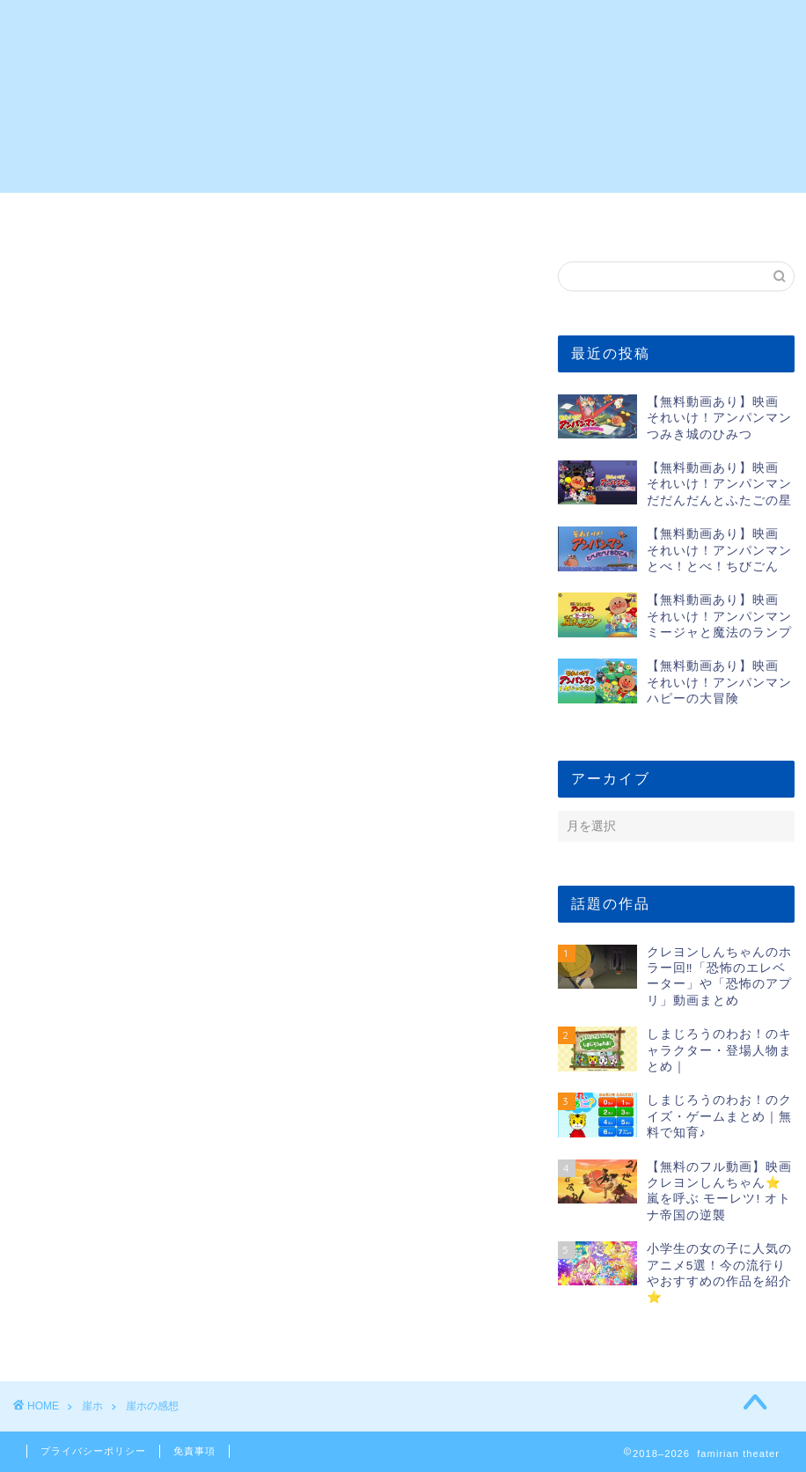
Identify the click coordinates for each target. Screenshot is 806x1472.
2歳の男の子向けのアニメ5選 (114, 221)
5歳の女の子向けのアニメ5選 (499, 221)
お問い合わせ (691, 216)
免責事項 (194, 1451)
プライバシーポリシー (93, 1451)
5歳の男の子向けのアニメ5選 (307, 221)
